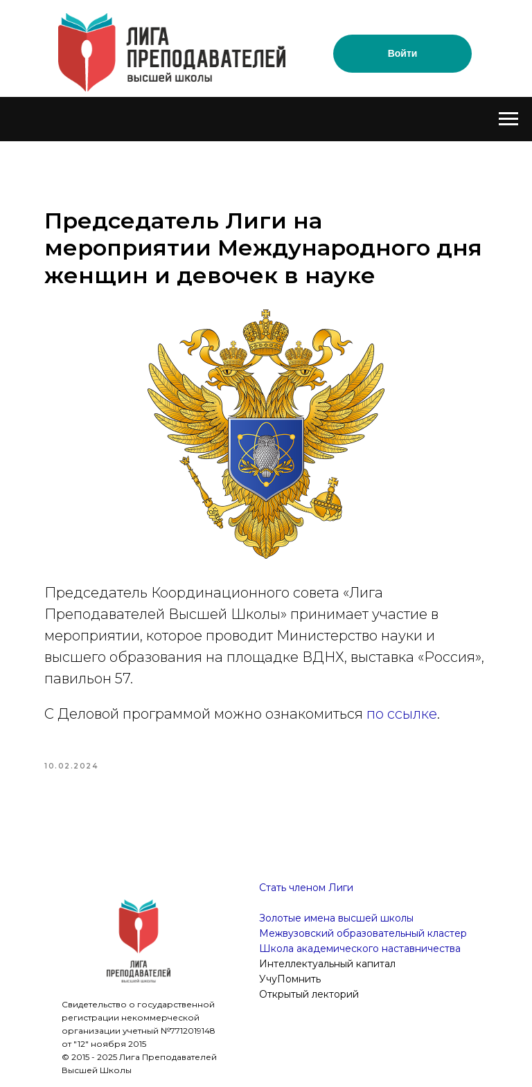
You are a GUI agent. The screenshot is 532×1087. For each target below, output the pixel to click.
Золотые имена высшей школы (336, 918)
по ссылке (401, 714)
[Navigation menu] (508, 119)
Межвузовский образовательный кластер (363, 933)
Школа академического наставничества (360, 948)
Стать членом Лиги (306, 887)
